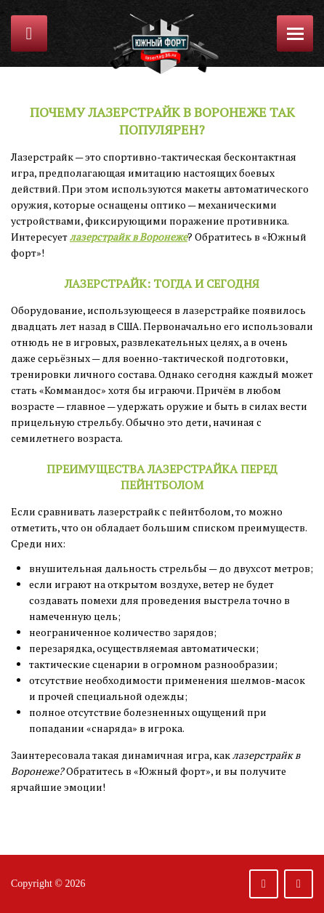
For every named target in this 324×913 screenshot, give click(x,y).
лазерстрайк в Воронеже (128, 237)
